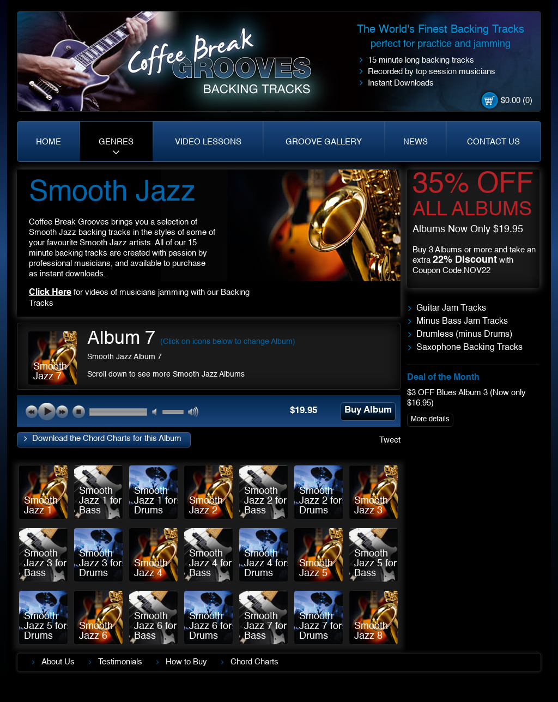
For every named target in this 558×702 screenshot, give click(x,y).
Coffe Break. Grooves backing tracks (227, 66)
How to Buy (186, 662)
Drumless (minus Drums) (464, 334)
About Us (58, 662)
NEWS (415, 142)
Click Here (50, 292)
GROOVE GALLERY (324, 142)
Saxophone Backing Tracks (469, 347)
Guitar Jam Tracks (451, 308)
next (62, 411)
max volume (193, 412)
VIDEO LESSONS (208, 142)
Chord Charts (254, 662)
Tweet (390, 440)
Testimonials (120, 662)
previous (32, 411)
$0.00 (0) (516, 100)
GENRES (116, 142)
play (47, 411)
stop (78, 411)
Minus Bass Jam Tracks (462, 321)
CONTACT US (493, 142)
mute (157, 412)
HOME (48, 142)
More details (430, 419)
